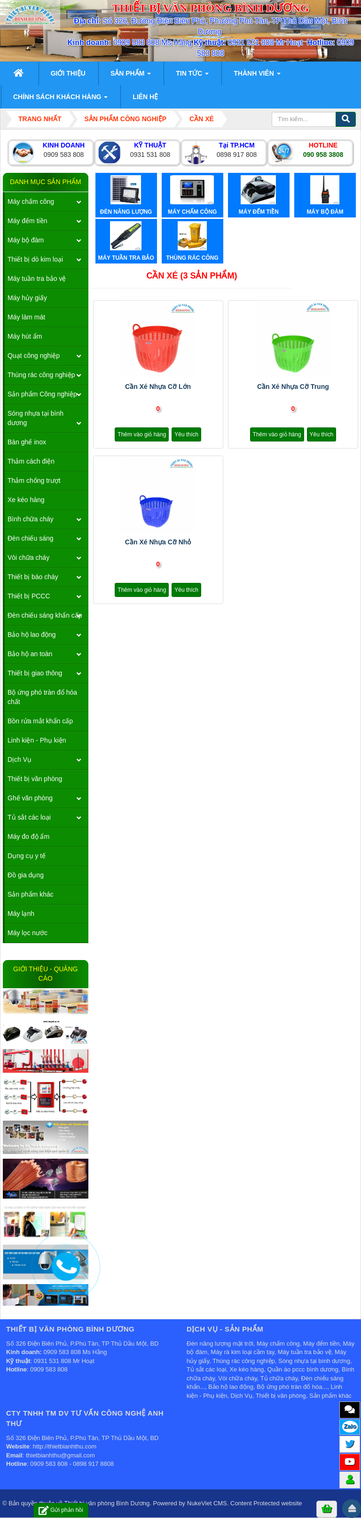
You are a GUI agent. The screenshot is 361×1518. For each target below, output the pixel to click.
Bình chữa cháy (31, 519)
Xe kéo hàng (26, 499)
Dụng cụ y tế (27, 856)
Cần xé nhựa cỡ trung (293, 386)
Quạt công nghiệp (34, 355)
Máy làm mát (26, 317)
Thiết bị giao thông (35, 673)
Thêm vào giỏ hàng (142, 434)
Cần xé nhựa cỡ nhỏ (158, 542)
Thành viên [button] (257, 76)
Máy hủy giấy (27, 298)
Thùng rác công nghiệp (41, 375)
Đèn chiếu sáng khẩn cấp (45, 615)
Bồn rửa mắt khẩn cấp (40, 721)
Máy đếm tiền (27, 221)
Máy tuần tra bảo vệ (37, 278)
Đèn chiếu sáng (31, 538)
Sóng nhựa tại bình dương (35, 418)
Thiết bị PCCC (29, 596)
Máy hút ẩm (25, 336)
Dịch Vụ (19, 759)
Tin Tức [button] (192, 76)
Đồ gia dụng (26, 875)
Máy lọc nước (27, 933)
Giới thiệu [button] (68, 73)
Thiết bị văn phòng (35, 778)
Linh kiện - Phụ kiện (37, 740)
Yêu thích (186, 434)
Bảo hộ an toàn (30, 654)
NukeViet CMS (207, 1503)
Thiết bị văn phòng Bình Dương (107, 1503)
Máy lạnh (21, 913)
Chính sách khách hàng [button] (60, 99)
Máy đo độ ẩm (28, 836)
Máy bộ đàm (26, 240)
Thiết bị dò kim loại (35, 259)
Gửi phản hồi (61, 1510)
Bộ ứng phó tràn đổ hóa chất (42, 697)
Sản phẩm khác (31, 894)
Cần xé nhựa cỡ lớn (158, 386)
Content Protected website (266, 1503)
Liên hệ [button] (145, 97)
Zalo (350, 1426)
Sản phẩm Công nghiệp (42, 394)
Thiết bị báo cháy (33, 577)
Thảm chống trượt (34, 480)
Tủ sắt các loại (29, 817)
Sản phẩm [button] (130, 76)
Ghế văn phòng (30, 798)
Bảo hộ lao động (32, 634)
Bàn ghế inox (27, 442)
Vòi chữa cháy (28, 557)
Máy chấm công (31, 201)
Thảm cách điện (31, 461)
